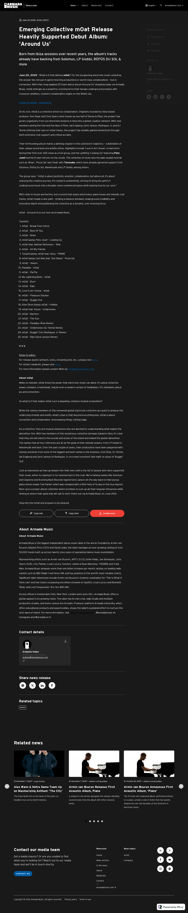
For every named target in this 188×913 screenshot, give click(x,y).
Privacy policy (71, 899)
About (84, 5)
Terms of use (85, 899)
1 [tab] (86, 824)
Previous (7, 789)
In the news (101, 865)
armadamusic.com (173, 5)
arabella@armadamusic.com (35, 657)
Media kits (96, 5)
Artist (22, 707)
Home (99, 855)
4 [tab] (98, 824)
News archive (102, 860)
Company (128, 860)
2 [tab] (90, 824)
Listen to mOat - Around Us (35, 103)
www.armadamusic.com (82, 612)
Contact (109, 5)
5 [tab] (102, 824)
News (73, 5)
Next (181, 789)
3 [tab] (94, 824)
